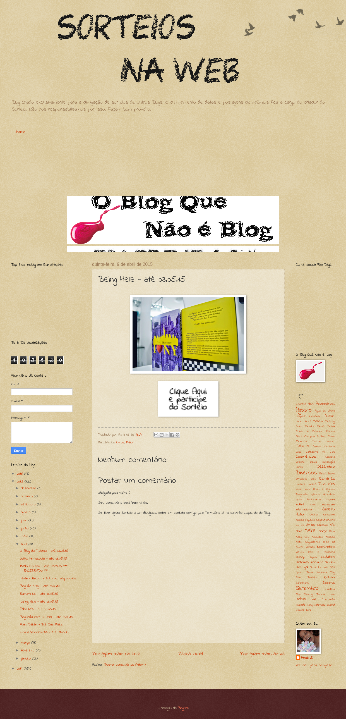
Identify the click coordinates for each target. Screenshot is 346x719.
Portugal (302, 567)
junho (25, 528)
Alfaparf (300, 416)
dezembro (29, 488)
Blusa (321, 426)
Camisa (317, 447)
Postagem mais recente (116, 654)
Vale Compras (323, 599)
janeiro (26, 658)
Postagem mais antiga (262, 654)
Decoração (328, 462)
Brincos (301, 441)
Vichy (310, 605)
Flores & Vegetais (324, 489)
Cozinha (300, 462)
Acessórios (325, 404)
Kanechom (329, 515)
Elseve (331, 474)
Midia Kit (329, 542)
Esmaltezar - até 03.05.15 (39, 593)
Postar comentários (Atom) (125, 664)
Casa (298, 452)
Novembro (326, 547)
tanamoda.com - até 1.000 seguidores (48, 578)
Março (323, 531)
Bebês (309, 426)
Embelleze (301, 479)
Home (20, 132)
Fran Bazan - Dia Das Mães (41, 624)
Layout (320, 520)
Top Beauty (304, 595)
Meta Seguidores (308, 542)
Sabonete (302, 583)
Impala (330, 499)
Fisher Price (303, 489)
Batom (318, 421)
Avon (299, 421)
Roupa (329, 577)
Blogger (183, 708)
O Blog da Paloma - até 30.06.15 (44, 550)
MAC (332, 525)
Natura (310, 547)
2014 (20, 668)
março (26, 642)
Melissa (330, 537)
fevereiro (28, 650)
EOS (313, 479)
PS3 (332, 567)
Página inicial (190, 654)
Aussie (330, 416)
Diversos (306, 473)
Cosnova (330, 457)
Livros (120, 442)
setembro (29, 504)
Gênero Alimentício (323, 495)
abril (24, 544)
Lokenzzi (322, 525)
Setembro (307, 588)
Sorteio (330, 589)
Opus (313, 557)
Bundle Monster (323, 441)
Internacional (304, 509)
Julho (300, 514)
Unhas (301, 599)
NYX (310, 552)
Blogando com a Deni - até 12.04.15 (46, 617)
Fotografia (301, 495)
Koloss (300, 520)
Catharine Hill (316, 452)
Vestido (301, 605)
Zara (308, 610)
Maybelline (317, 537)
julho (24, 520)
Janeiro (328, 509)
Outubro (328, 557)
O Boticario (326, 552)
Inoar (313, 505)
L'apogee (310, 520)
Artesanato (315, 416)
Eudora (312, 484)
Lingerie (330, 520)
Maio (129, 442)
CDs (332, 452)
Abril (311, 404)
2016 (20, 473)
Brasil (331, 436)
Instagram (328, 504)
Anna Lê (307, 657)
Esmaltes (327, 479)
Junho (313, 514)
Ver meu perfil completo (314, 665)
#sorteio (301, 404)
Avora (307, 421)
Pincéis (330, 562)
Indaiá (300, 504)
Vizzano (300, 610)
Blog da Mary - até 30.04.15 (40, 586)
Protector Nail (319, 567)
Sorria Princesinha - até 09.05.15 (44, 632)
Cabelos (302, 446)
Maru (332, 531)
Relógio (312, 577)
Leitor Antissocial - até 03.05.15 (43, 558)
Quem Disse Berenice (311, 572)
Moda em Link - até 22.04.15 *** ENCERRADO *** (44, 568)
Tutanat (321, 595)
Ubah (332, 595)
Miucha (299, 547)
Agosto (304, 410)
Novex (300, 552)
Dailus (313, 462)
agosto (26, 512)
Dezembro (325, 467)
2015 (21, 481)
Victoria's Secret (324, 605)
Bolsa (331, 426)
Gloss (299, 500)
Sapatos (328, 582)
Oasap (300, 557)
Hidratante (314, 499)
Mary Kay (302, 537)
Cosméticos (306, 456)
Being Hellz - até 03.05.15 (39, 601)
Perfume (317, 562)
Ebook (322, 474)
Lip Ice (300, 525)
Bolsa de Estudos (309, 431)
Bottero (321, 436)
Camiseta (329, 447)
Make (310, 531)
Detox (299, 467)
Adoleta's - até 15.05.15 (38, 609)
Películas (302, 562)
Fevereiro (326, 484)
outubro (27, 496)
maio (25, 536)
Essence (301, 484)
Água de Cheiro (325, 411)
